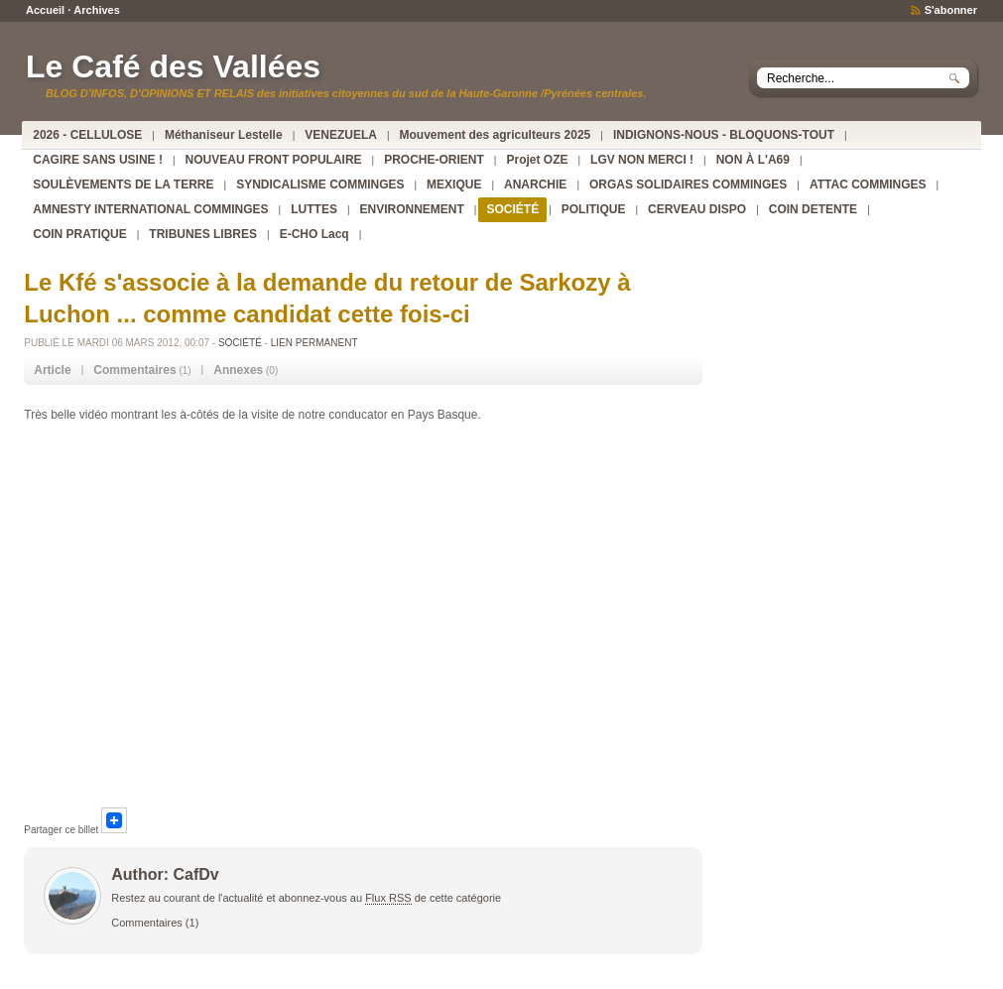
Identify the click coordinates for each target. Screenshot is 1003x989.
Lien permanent (314, 342)
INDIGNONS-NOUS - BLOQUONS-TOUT (723, 135)
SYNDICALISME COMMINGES (320, 184)
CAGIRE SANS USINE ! (98, 160)
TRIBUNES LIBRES (203, 234)
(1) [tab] (141, 370)
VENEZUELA (341, 135)
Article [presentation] (52, 370)
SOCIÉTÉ (512, 209)
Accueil (45, 10)
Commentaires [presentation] (134, 370)
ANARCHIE (535, 184)
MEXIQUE (454, 184)
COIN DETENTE (813, 209)
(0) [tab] (245, 370)
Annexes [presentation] (238, 370)
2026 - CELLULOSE (87, 135)
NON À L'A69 (753, 160)
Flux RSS (388, 898)
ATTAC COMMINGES (868, 184)
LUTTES (314, 209)
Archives (96, 10)
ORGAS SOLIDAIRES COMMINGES (688, 184)
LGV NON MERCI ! (641, 160)
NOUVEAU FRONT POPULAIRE (274, 160)
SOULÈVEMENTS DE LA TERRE (123, 184)
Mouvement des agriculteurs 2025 (495, 135)
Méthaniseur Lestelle (224, 135)
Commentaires (147, 922)
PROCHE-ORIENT (434, 160)
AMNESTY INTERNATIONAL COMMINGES (150, 209)
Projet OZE (536, 160)
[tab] (52, 370)
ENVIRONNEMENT (412, 209)
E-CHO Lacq (314, 234)
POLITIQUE (594, 209)
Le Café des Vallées (173, 66)
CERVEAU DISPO (697, 209)
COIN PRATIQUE (79, 234)
